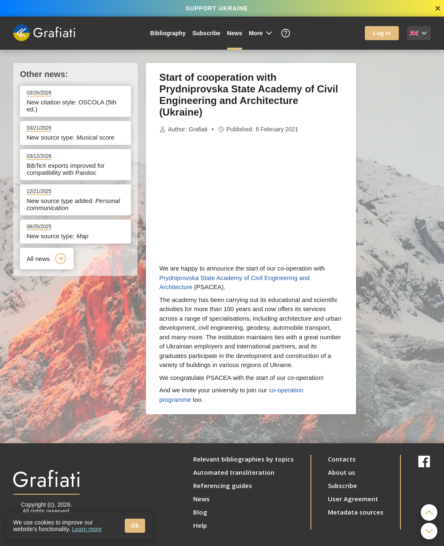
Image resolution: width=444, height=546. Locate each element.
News (235, 33)
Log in (382, 33)
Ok (135, 525)
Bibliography (168, 33)
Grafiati (198, 129)
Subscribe (206, 33)
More (261, 33)
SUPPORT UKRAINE (217, 8)
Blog (200, 512)
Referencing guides (222, 485)
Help (200, 525)
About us (341, 472)
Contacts (342, 459)
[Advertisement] (397, 187)
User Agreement (353, 499)
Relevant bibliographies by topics (243, 459)
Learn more (87, 529)
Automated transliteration (233, 472)
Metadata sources (355, 512)
